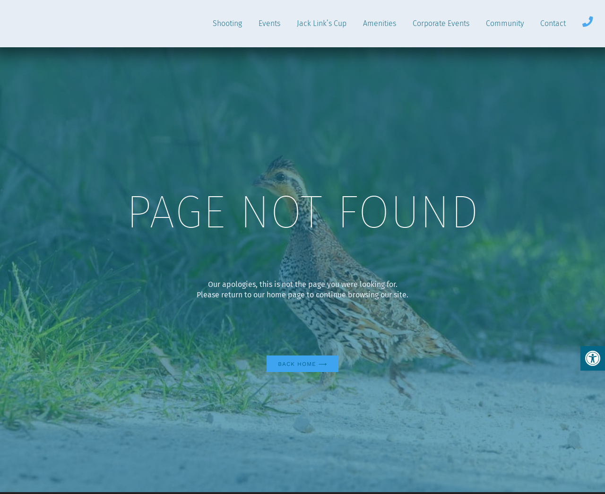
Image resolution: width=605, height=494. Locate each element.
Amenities (379, 23)
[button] (592, 358)
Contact (553, 23)
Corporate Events (441, 23)
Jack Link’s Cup (321, 23)
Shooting (227, 23)
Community (505, 23)
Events (269, 23)
